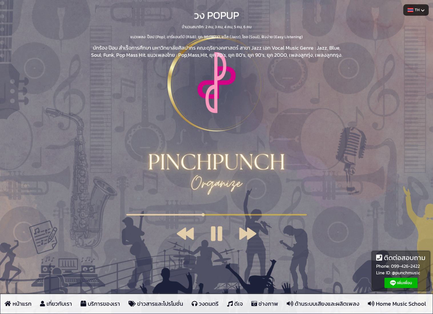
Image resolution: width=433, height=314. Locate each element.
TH (416, 10)
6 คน (247, 26)
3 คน (218, 26)
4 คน (228, 26)
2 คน (209, 26)
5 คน (238, 26)
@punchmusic (406, 272)
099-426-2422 (405, 266)
